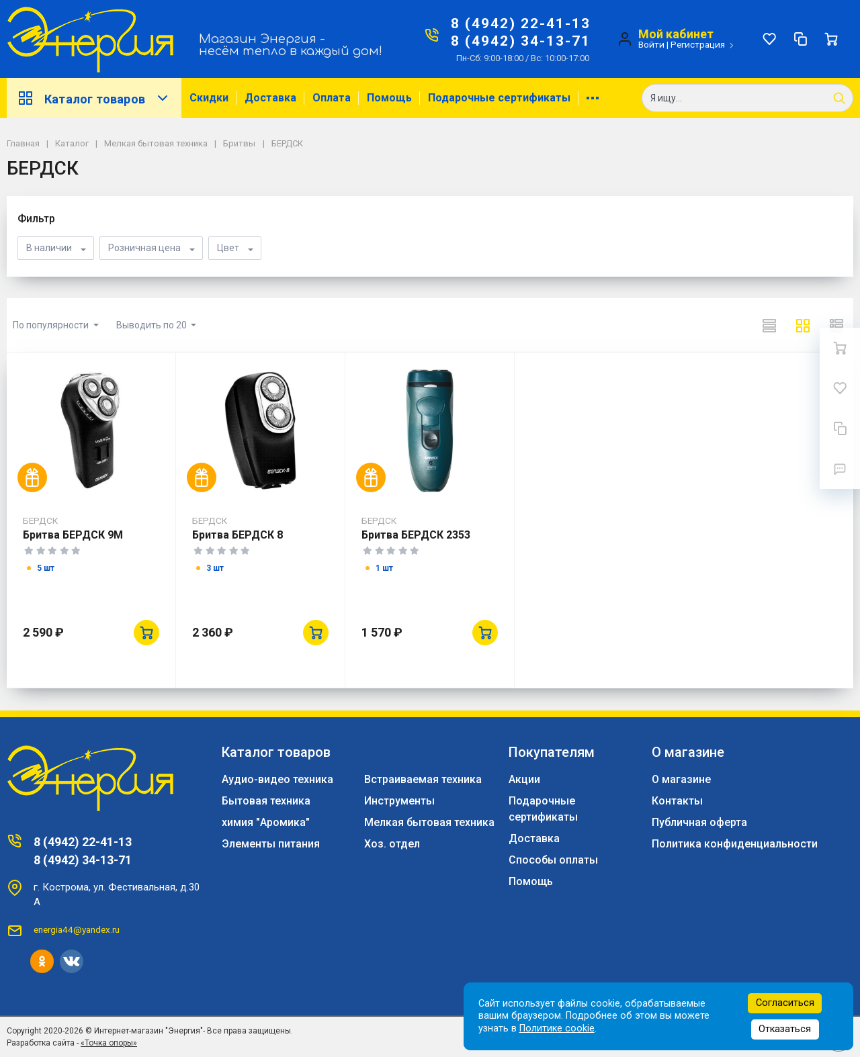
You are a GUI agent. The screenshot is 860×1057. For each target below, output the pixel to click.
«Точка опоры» (109, 1043)
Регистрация (698, 44)
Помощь (389, 97)
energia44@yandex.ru (77, 929)
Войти (651, 44)
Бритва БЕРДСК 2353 (415, 534)
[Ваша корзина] (831, 39)
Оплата (331, 97)
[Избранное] (769, 39)
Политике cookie (557, 1028)
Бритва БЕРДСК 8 (237, 534)
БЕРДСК (40, 520)
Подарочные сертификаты (499, 97)
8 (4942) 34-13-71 (521, 41)
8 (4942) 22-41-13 (521, 23)
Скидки (208, 97)
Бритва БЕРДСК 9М (73, 534)
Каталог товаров (94, 98)
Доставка (270, 97)
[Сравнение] (800, 39)
